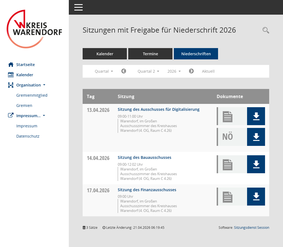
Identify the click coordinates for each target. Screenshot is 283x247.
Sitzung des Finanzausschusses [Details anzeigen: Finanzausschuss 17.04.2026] (147, 189)
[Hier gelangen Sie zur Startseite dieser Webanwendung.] (34, 29)
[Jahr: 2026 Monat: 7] (191, 71)
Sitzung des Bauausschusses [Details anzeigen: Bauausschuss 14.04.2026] (145, 157)
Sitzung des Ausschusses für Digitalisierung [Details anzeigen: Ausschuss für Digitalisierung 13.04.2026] (159, 109)
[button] (34, 85)
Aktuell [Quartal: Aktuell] (208, 71)
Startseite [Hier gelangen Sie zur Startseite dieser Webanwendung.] (21, 64)
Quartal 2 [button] (148, 71)
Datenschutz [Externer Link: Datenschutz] (28, 136)
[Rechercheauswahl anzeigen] (264, 30)
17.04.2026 (98, 190)
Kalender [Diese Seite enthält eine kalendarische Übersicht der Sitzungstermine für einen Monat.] (20, 74)
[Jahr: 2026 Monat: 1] (123, 71)
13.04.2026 (98, 110)
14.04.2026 (98, 158)
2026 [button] (174, 71)
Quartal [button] (104, 71)
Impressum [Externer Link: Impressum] (27, 125)
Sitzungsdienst (251, 227)
